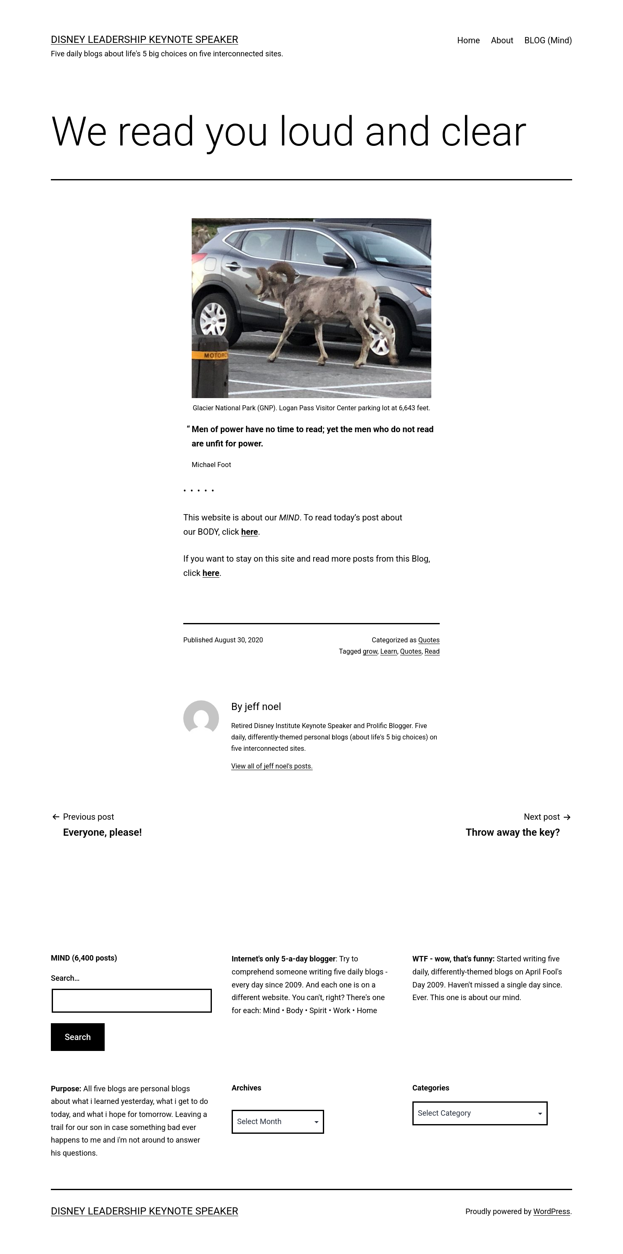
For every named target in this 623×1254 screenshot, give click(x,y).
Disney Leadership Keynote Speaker (144, 39)
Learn (388, 651)
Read (432, 651)
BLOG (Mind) (548, 40)
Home (468, 40)
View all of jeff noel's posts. (272, 766)
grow (370, 651)
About (502, 40)
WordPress (551, 1211)
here (249, 532)
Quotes (429, 640)
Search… (65, 978)
